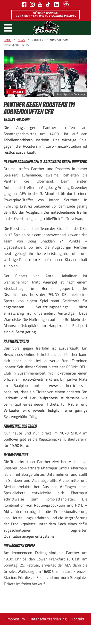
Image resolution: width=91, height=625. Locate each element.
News (21, 40)
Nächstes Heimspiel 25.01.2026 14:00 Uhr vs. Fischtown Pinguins (46, 14)
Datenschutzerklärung (48, 619)
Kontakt (77, 619)
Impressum (16, 619)
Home (7, 40)
